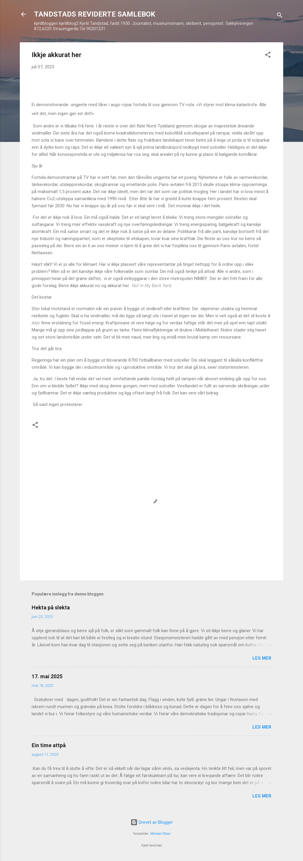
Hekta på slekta (51, 607)
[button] (267, 55)
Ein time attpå (49, 745)
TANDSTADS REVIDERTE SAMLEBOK (94, 14)
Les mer (261, 658)
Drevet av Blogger (151, 822)
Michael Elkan (160, 834)
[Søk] (279, 16)
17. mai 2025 (47, 676)
